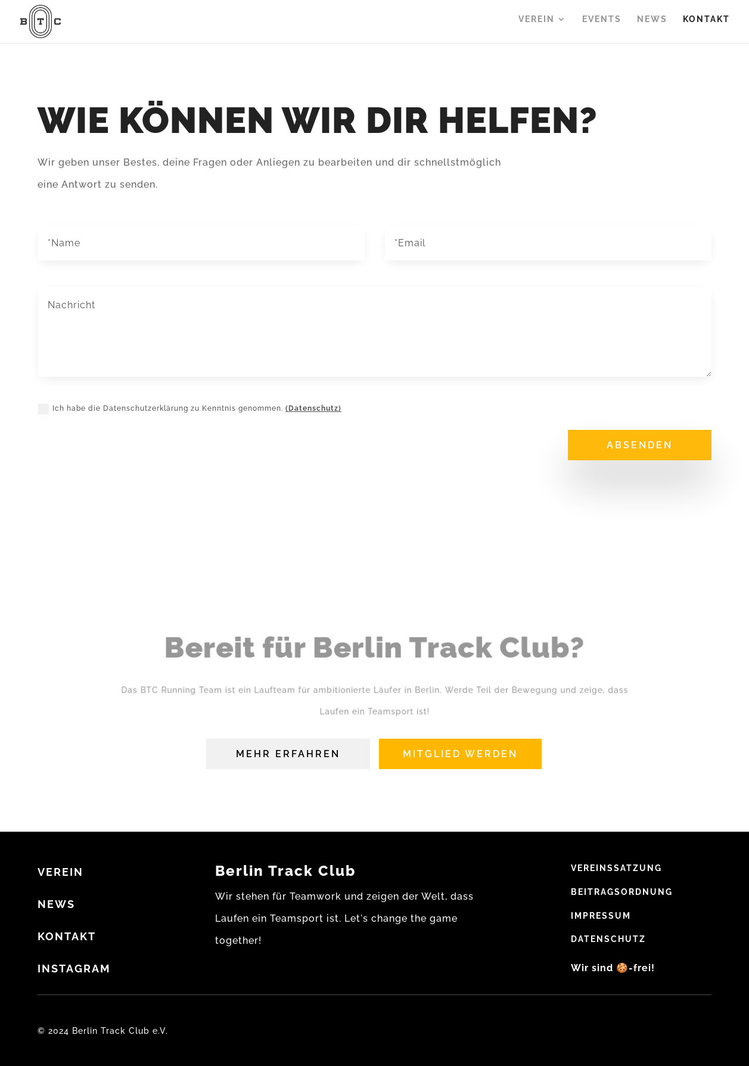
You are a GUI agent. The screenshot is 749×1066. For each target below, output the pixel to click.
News (652, 24)
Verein (536, 24)
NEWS (56, 904)
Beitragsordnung (622, 892)
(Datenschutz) (313, 408)
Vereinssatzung (616, 868)
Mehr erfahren (288, 754)
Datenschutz (608, 939)
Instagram (74, 968)
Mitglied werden (460, 754)
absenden (640, 445)
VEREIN (60, 872)
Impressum (601, 916)
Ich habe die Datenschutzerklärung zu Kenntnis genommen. (189, 409)
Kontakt (706, 24)
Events (601, 24)
